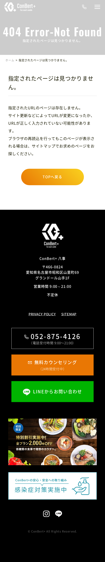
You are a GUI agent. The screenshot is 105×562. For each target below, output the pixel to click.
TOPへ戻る (52, 176)
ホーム (9, 60)
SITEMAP (68, 314)
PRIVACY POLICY (42, 314)
